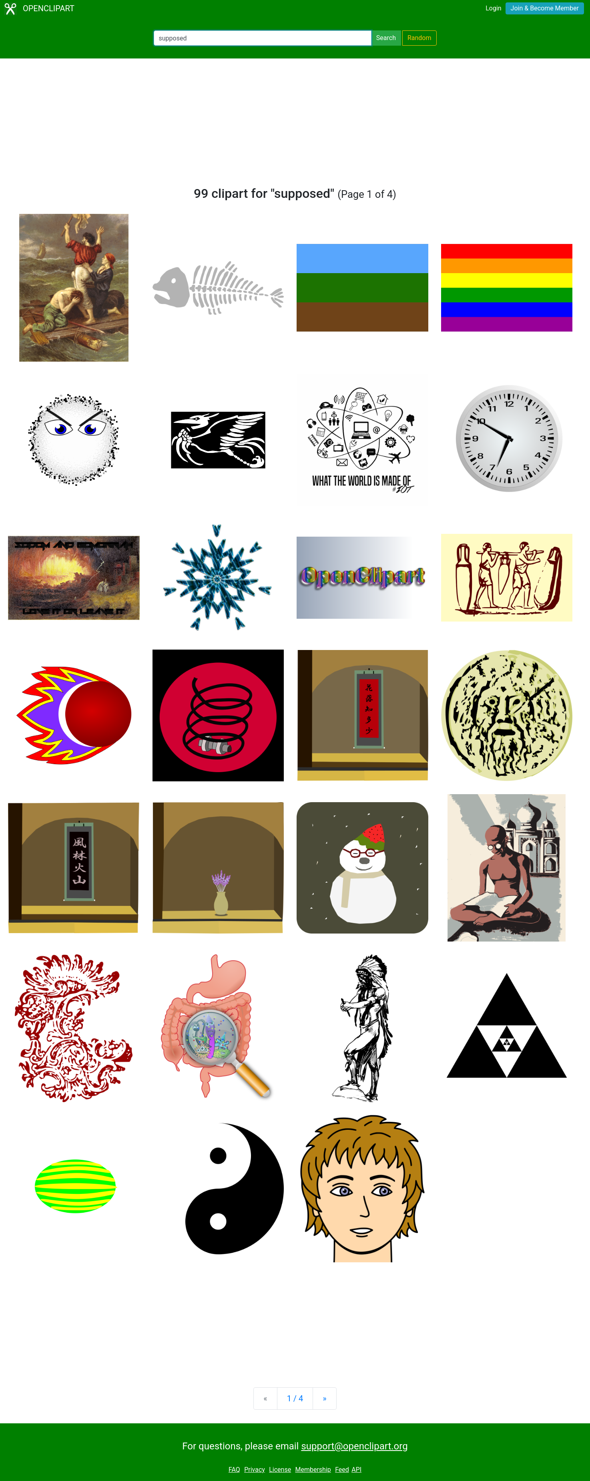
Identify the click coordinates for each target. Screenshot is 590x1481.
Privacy (254, 1469)
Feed (342, 1469)
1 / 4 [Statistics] (295, 1398)
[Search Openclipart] (262, 38)
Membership (313, 1469)
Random (419, 38)
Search (386, 38)
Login (493, 8)
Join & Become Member (545, 8)
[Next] (324, 1398)
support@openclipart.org (354, 1446)
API (356, 1469)
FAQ (234, 1469)
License (280, 1469)
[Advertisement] (295, 126)
